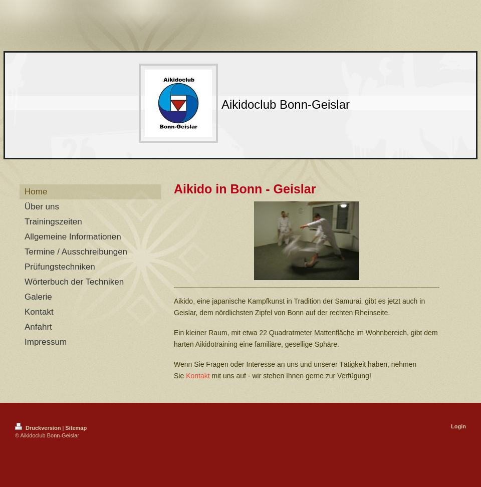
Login (458, 426)
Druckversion (38, 428)
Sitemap (76, 428)
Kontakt (197, 376)
